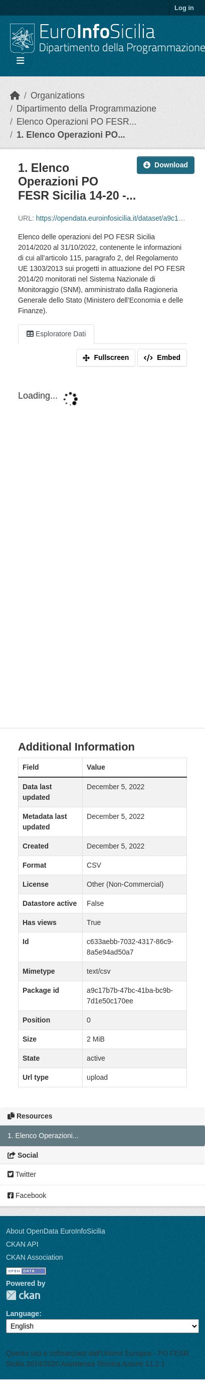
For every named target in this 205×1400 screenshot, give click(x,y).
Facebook (27, 1195)
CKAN (23, 1295)
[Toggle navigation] (20, 61)
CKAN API (22, 1244)
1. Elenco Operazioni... (43, 1136)
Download (165, 165)
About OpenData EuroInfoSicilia (55, 1231)
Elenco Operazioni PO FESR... (76, 122)
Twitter (22, 1174)
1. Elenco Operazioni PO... (71, 135)
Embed (162, 357)
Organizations (58, 95)
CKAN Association (34, 1257)
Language (22, 1314)
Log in (184, 8)
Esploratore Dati (56, 334)
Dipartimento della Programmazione (86, 109)
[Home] (15, 95)
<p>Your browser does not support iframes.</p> (102, 549)
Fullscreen (106, 357)
